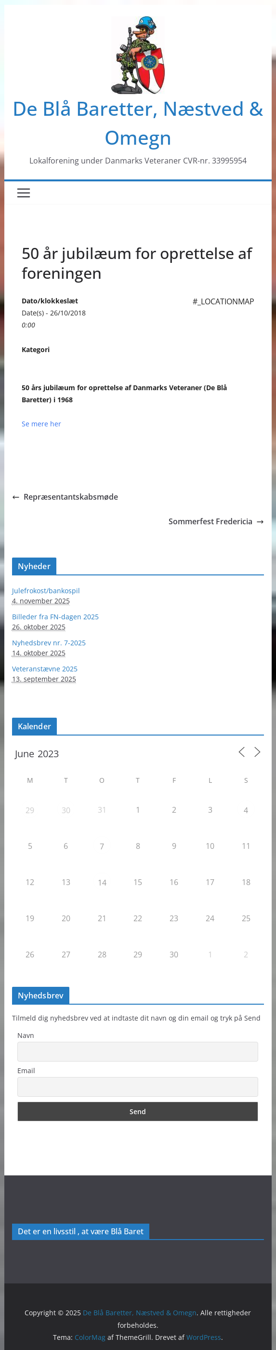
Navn (25, 1035)
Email (26, 1070)
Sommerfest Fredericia (216, 521)
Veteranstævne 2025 (45, 668)
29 (30, 810)
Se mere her (41, 423)
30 (66, 810)
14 (102, 882)
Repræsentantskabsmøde (65, 496)
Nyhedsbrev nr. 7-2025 (49, 642)
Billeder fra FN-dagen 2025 (55, 616)
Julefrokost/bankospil (46, 590)
